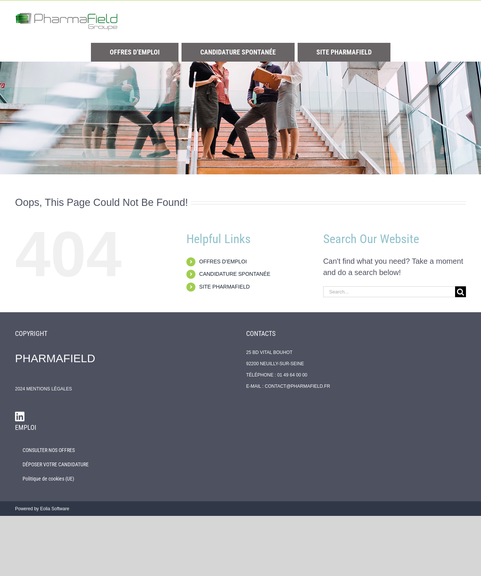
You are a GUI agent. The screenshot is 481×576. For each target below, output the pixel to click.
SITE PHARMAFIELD (224, 287)
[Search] (460, 291)
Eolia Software (54, 508)
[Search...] (389, 291)
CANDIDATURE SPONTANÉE (234, 274)
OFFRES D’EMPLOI (223, 262)
